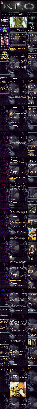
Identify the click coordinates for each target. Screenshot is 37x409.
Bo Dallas (7, 113)
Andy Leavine (6, 101)
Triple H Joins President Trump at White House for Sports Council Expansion (32, 172)
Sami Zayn (2, 242)
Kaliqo (5, 187)
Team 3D (3, 260)
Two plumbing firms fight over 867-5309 (16, 38)
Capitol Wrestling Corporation (4, 125)
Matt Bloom (5, 208)
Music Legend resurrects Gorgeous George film (18, 371)
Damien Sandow (4, 141)
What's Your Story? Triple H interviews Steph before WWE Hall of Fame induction (32, 158)
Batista (2, 109)
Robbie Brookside (5, 237)
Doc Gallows (4, 148)
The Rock (4, 265)
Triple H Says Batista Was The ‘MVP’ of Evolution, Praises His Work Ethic (32, 96)
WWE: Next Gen (5, 298)
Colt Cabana (3, 136)
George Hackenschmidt (5, 164)
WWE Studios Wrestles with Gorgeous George (17, 258)
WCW (2, 280)
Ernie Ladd (4, 156)
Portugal (7, 229)
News (2, 221)
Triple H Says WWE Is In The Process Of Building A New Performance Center (3, 346)
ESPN (6, 156)
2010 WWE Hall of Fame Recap (15, 280)
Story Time (7, 256)
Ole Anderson (7, 223)
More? (21, 310)
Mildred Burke (5, 217)
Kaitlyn (3, 187)
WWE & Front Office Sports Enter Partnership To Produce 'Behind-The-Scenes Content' (4, 329)
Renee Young (5, 232)
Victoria (5, 276)
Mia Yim (8, 211)
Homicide (5, 169)
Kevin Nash (4, 191)
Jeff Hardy (6, 176)
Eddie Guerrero (5, 152)
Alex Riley (6, 98)
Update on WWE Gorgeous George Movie (17, 207)
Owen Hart (2, 225)
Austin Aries (5, 106)
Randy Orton (3, 231)
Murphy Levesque (4, 219)
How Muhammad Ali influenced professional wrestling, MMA (18, 49)
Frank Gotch (4, 161)
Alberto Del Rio (3, 98)
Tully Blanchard (6, 271)
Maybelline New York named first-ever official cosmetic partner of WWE (32, 93)
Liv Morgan (6, 200)
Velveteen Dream (2, 275)
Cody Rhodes (3, 135)
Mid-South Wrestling (7, 215)
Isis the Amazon (4, 173)
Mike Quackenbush (3, 216)
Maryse (7, 207)
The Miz (5, 264)
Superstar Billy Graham (3, 259)
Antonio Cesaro (6, 102)
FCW (4, 159)
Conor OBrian (3, 138)
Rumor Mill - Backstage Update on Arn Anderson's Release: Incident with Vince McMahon (32, 331)
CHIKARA (5, 129)
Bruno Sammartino (4, 120)
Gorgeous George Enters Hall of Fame (17, 321)
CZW (4, 140)
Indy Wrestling (6, 171)
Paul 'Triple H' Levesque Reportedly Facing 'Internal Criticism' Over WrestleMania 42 (32, 326)
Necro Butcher (7, 220)
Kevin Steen (4, 192)
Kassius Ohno (3, 189)
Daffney (6, 140)
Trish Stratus (2, 271)
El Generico (4, 153)
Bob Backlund (2, 114)
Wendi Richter (4, 280)
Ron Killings (2, 239)
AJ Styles (3, 97)
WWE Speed (3, 293)
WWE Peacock (7, 290)
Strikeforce (2, 257)
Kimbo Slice (7, 193)
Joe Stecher (4, 181)
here (30, 161)
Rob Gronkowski (4, 236)
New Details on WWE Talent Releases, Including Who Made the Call (4, 310)
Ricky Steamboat (3, 234)
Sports (5, 253)
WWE (23, 127)
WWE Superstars (3, 294)
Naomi (2, 220)
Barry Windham (6, 108)
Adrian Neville (3, 96)
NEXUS (4, 221)
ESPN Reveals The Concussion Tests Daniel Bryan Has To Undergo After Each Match (31, 280)
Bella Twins (5, 110)
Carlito (8, 125)
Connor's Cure (5, 341)
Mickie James (2, 215)
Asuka (5, 105)
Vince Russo (6, 277)
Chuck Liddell (5, 133)
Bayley (4, 109)
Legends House (4, 197)
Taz (1, 260)
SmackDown (5, 251)
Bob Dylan (14, 354)
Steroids (6, 254)
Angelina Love (2, 102)
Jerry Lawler (7, 177)
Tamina (8, 259)
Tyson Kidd (2, 273)
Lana (3, 195)
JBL (3, 176)
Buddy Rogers (4, 122)
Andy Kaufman (3, 101)
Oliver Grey (2, 224)
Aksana (5, 97)
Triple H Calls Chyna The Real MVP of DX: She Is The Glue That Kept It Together (32, 56)
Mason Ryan (2, 208)
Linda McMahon (5, 199)
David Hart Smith (5, 144)
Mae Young (7, 204)
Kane (2, 188)
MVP (7, 219)
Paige (4, 225)
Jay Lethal (2, 176)
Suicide (7, 257)
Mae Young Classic (3, 205)
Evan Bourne (5, 157)
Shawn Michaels (6, 247)
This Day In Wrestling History (31, 87)
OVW (8, 224)
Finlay (6, 159)
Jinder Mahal (5, 180)
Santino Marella (3, 243)
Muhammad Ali (21, 162)
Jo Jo (1, 181)
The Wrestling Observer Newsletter (16, 212)
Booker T (6, 115)
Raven (1, 232)
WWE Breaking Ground (3, 284)
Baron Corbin (3, 108)
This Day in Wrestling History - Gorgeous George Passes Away (17, 178)
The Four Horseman (6, 263)
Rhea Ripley (4, 233)
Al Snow (8, 97)
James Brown (21, 353)
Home (17, 380)
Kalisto (7, 187)
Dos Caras (2, 149)
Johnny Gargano (5, 183)
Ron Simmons (5, 239)
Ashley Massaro (2, 105)
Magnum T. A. (7, 205)
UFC (5, 273)
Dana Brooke (8, 141)
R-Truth (4, 230)
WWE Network (6, 289)
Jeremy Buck (4, 177)
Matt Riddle (7, 209)
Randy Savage (7, 231)
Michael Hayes (6, 212)
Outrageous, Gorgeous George (15, 166)
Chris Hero (7, 130)
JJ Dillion (8, 180)
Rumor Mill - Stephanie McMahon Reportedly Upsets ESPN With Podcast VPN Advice (32, 328)
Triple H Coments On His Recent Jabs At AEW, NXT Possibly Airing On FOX (32, 62)
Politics (5, 229)
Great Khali (4, 167)
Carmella (2, 126)
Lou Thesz (4, 201)
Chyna (5, 134)
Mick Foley (2, 214)
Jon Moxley (4, 184)
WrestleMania (6, 281)
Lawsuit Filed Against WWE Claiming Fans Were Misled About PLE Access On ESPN (4, 362)
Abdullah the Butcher (6, 94)
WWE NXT (3, 290)
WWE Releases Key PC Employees (4, 352)
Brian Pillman (2, 118)
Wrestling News (12, 81)
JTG (4, 185)
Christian (6, 131)
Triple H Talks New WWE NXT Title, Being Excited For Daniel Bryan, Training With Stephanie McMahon (32, 288)
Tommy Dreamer (5, 269)
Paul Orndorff (5, 227)
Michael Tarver (7, 213)
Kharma (7, 192)
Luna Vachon (2, 203)
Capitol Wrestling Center (7, 124)
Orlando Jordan (5, 224)
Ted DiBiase (6, 260)
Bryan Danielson (4, 121)
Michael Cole (2, 212)
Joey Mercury (7, 181)
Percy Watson (4, 228)
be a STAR (7, 109)
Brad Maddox (5, 116)
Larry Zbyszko (4, 196)
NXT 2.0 (2, 223)
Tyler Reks (7, 272)
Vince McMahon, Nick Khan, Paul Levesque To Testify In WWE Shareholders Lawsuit (32, 38)
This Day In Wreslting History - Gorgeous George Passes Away (17, 132)
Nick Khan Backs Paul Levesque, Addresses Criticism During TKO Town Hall (32, 43)
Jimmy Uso (5, 179)
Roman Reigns (6, 238)
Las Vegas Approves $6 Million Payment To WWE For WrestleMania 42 (4, 316)
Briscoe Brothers (6, 118)
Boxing (2, 116)
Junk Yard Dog (6, 185)
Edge (1, 153)
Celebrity (14, 377)
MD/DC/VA (2, 211)
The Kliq (2, 264)
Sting (4, 255)
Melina (5, 211)
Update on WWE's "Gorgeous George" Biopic (18, 85)
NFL (5, 221)
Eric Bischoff (2, 155)
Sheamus (5, 248)
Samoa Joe (5, 242)
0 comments (22, 161)
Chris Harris (4, 130)
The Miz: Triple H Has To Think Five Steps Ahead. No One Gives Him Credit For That (32, 40)
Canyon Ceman (2, 124)
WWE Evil (4, 285)
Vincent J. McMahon (3, 278)
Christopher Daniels (3, 132)
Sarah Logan (2, 244)
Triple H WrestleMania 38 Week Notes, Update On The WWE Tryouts (4, 351)
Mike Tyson (6, 216)
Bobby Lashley (6, 114)
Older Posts (25, 380)
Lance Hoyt (5, 195)
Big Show (6, 111)
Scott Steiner (4, 245)
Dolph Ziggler (7, 148)
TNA (4, 267)
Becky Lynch (2, 110)
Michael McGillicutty (3, 213)
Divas (5, 147)
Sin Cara (6, 250)
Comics (6, 136)
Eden (8, 152)
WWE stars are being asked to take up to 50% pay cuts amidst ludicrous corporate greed (4, 323)
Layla (7, 196)
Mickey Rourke (6, 214)
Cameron (4, 123)
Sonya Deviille (2, 252)
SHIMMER (7, 249)
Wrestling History (5, 282)
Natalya (4, 220)
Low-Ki (6, 201)
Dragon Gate (5, 149)
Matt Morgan (4, 209)
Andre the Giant (7, 100)
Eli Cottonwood (7, 153)
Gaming (2, 163)
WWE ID (6, 286)
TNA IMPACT (4, 268)
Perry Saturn (7, 228)
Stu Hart (5, 257)
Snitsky (8, 251)
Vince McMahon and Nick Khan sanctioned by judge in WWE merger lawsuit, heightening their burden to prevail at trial (19, 34)
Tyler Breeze (4, 272)
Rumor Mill (20, 127)
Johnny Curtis (2, 183)
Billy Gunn (4, 113)
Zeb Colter (4, 300)
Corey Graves (7, 138)
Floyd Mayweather (4, 160)
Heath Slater (7, 168)
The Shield (7, 265)
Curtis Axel (2, 140)
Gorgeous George (15, 127)
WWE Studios (7, 293)
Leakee (1, 197)
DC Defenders (5, 145)
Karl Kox (7, 188)
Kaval (6, 189)
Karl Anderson (4, 188)
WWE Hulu (4, 286)
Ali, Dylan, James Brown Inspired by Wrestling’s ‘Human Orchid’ (16, 352)
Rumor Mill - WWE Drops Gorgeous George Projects (18, 114)
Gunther (1, 168)
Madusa (4, 204)
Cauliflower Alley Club (6, 126)
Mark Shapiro (4, 207)
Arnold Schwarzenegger (6, 104)
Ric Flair (7, 233)
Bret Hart (4, 117)
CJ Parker (7, 134)
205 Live (2, 94)
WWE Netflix (2, 289)
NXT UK (4, 223)
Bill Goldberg (5, 112)
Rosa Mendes (4, 240)
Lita (4, 200)
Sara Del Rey (7, 243)
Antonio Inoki (15, 285)
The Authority (6, 262)
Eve (7, 157)
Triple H (7, 270)
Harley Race (4, 168)
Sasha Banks (5, 244)
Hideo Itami (2, 169)
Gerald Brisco (2, 165)
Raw (3, 232)
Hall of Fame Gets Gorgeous (15, 289)
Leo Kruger (8, 197)
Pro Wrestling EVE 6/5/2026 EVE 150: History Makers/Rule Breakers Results (4, 85)
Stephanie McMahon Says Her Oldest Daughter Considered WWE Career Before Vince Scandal (19, 36)
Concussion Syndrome (4, 137)
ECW (1, 151)
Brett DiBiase (7, 117)
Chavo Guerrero (3, 128)
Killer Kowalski (3, 193)
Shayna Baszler (2, 248)
